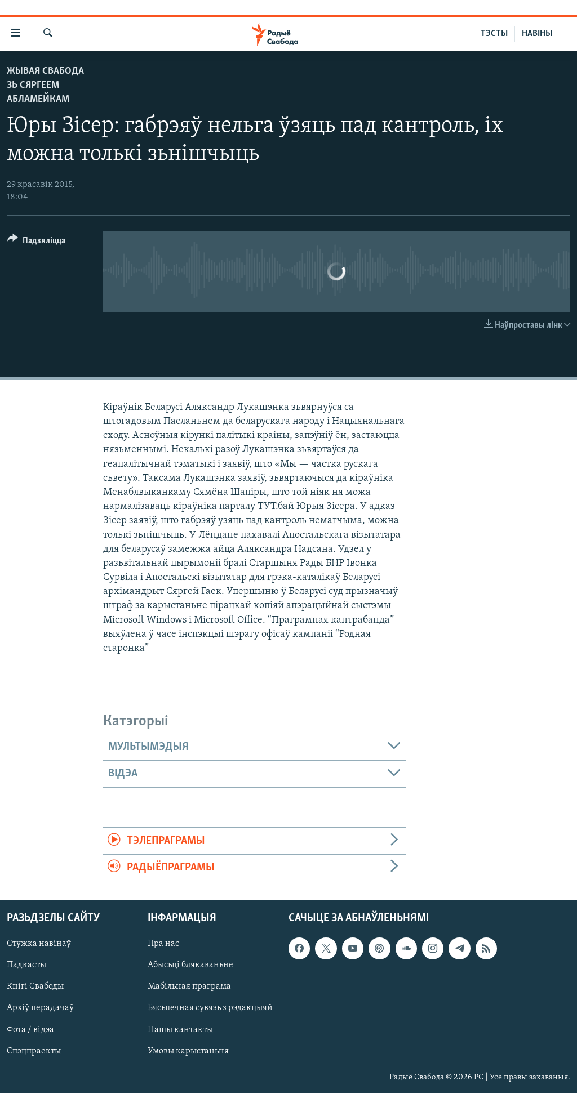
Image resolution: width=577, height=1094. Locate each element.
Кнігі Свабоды (35, 987)
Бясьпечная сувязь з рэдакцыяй (210, 1008)
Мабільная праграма (189, 987)
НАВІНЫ (537, 33)
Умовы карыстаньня (188, 1051)
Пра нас (163, 944)
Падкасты (26, 965)
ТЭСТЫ (494, 33)
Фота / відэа (30, 1029)
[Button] (36, 242)
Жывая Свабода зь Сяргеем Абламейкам (45, 85)
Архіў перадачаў (40, 1008)
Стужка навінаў (39, 944)
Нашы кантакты (180, 1029)
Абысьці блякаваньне (190, 965)
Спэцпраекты (34, 1051)
